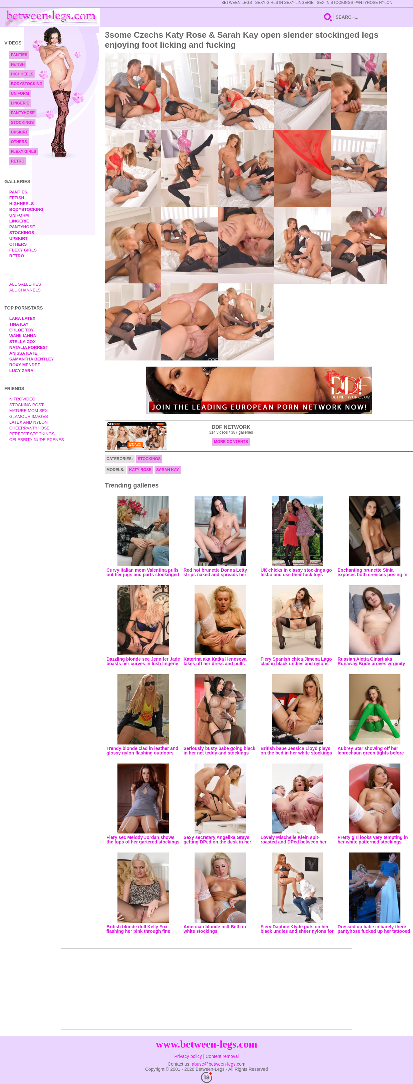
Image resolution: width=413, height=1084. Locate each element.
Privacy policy (188, 1056)
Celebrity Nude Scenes (36, 439)
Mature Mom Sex (28, 410)
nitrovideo (22, 399)
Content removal (222, 1056)
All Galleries (25, 284)
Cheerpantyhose (29, 428)
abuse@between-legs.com (218, 1064)
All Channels (25, 290)
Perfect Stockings (32, 433)
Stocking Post (26, 404)
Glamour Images (28, 416)
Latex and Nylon (28, 422)
